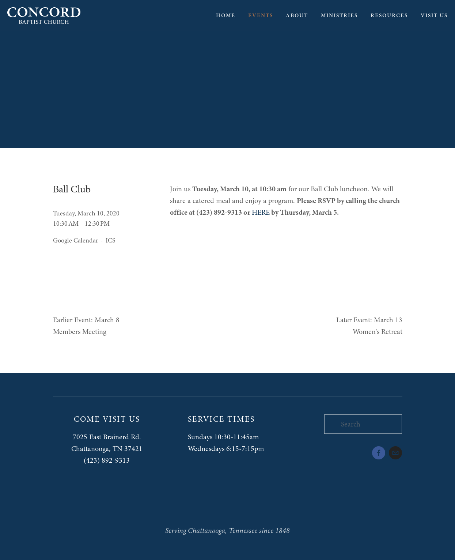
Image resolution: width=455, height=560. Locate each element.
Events (260, 15)
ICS (110, 240)
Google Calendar (75, 240)
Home (225, 15)
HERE (261, 212)
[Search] (363, 424)
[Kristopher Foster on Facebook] (378, 452)
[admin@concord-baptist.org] (395, 452)
